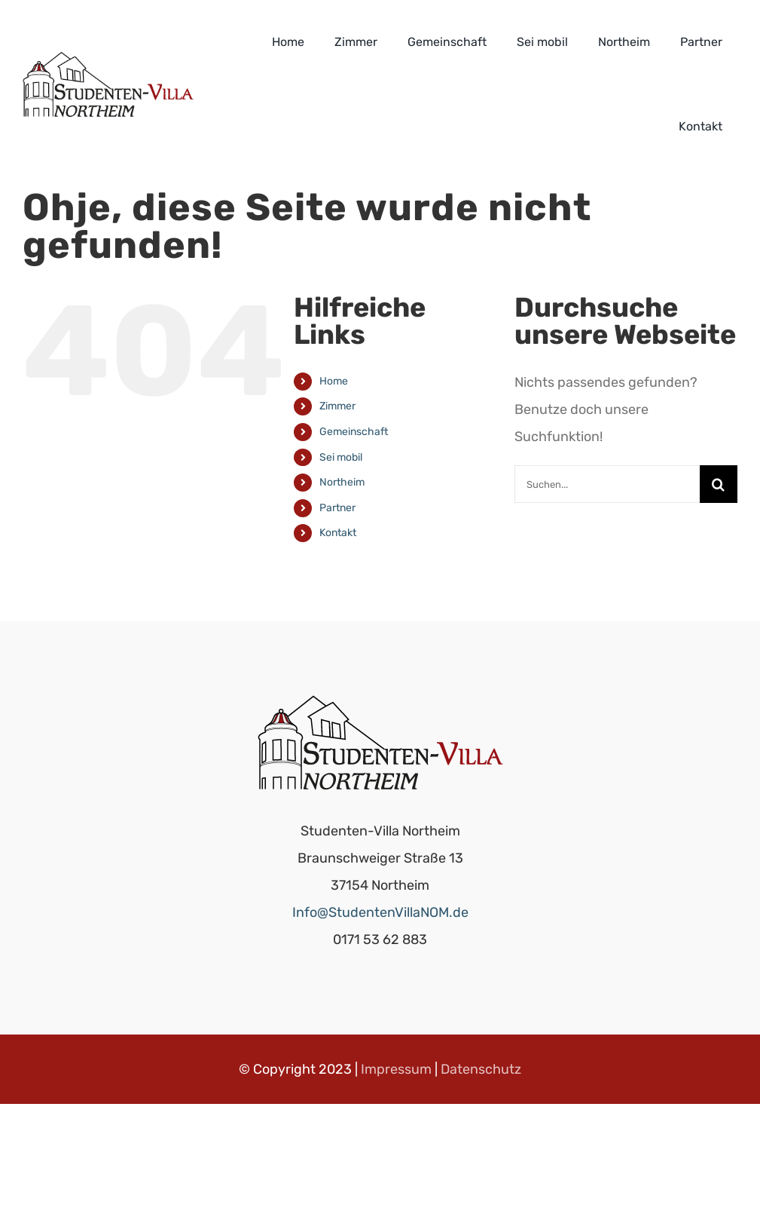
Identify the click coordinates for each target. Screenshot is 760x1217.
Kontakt (337, 532)
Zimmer (337, 406)
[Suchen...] (607, 484)
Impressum (396, 1069)
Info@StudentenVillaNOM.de (380, 912)
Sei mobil (340, 457)
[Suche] (718, 484)
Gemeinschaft (353, 431)
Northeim (342, 482)
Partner (337, 507)
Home (333, 381)
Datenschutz (481, 1069)
